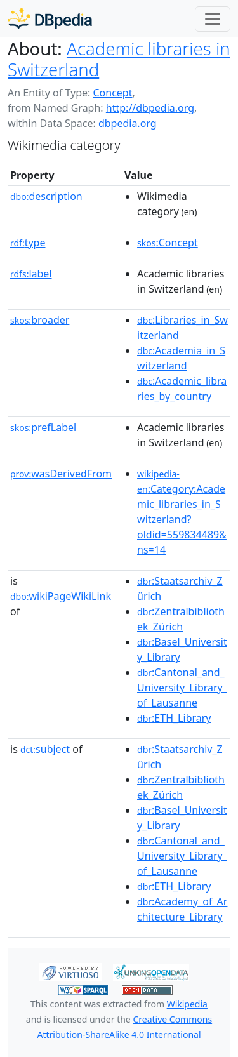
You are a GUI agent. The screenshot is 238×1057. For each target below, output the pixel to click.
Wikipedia (187, 1004)
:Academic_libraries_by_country (182, 388)
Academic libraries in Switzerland (119, 58)
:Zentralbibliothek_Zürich (181, 619)
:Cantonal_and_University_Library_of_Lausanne (182, 687)
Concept (112, 93)
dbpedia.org (127, 123)
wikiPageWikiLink (60, 596)
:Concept (167, 242)
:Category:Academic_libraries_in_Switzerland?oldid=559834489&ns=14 (182, 512)
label (31, 274)
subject (45, 749)
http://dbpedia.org (150, 108)
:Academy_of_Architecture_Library (182, 909)
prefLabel (43, 427)
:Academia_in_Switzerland (181, 358)
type (28, 242)
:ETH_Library (174, 718)
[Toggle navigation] (212, 19)
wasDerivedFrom (61, 474)
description (46, 196)
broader (39, 320)
